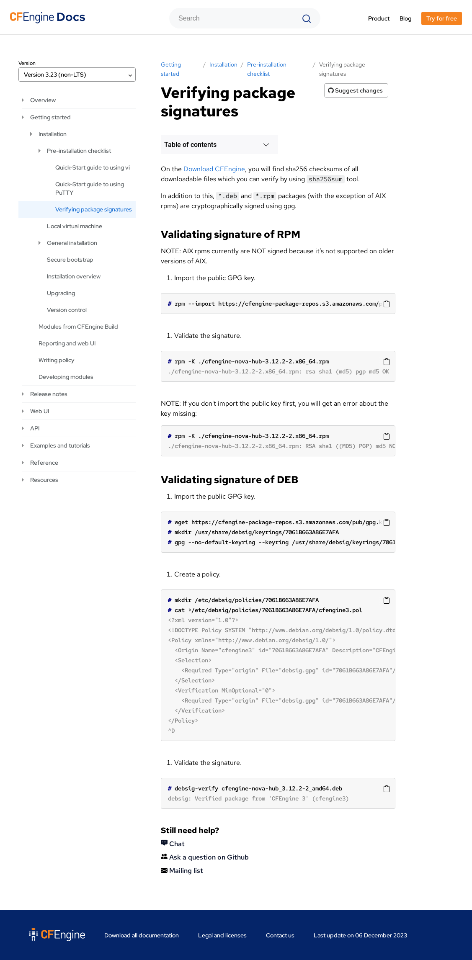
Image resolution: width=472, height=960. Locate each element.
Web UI (39, 411)
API (34, 428)
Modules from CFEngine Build (78, 326)
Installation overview (74, 276)
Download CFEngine (214, 169)
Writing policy (57, 360)
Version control (67, 310)
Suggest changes (355, 90)
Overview (43, 100)
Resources (44, 480)
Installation (53, 134)
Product (378, 18)
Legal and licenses (222, 935)
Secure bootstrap (70, 259)
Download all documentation (141, 935)
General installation (72, 243)
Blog (405, 18)
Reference (44, 462)
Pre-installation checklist (79, 150)
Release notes (48, 394)
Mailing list (182, 870)
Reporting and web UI (67, 343)
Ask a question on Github (205, 857)
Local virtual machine (74, 226)
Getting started (50, 117)
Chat (173, 843)
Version (27, 63)
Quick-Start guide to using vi (92, 167)
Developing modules (66, 377)
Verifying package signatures (93, 209)
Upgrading (61, 293)
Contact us (280, 935)
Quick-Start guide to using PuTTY (89, 188)
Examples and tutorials (60, 445)
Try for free (441, 18)
